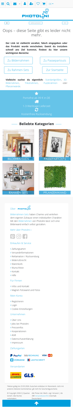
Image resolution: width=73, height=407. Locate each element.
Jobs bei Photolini (20, 323)
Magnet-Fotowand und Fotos (26, 290)
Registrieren (18, 301)
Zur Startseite (55, 70)
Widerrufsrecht (19, 260)
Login (14, 305)
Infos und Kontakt (20, 286)
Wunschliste (18, 267)
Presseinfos (17, 327)
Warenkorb (17, 263)
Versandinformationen (22, 252)
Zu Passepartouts (54, 60)
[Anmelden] (25, 3)
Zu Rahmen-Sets (18, 70)
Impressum (17, 342)
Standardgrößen (53, 79)
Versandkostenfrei (42, 396)
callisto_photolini (36, 23)
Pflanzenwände (13, 86)
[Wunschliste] (38, 3)
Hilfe (14, 275)
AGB (14, 335)
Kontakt (15, 271)
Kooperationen (19, 331)
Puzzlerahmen (50, 82)
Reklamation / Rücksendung (25, 256)
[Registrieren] (31, 3)
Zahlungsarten (19, 248)
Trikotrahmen (31, 82)
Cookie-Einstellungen (22, 308)
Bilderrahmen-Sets (19, 214)
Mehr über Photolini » (20, 229)
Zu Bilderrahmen (18, 60)
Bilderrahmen (25, 220)
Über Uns (16, 319)
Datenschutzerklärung (22, 338)
